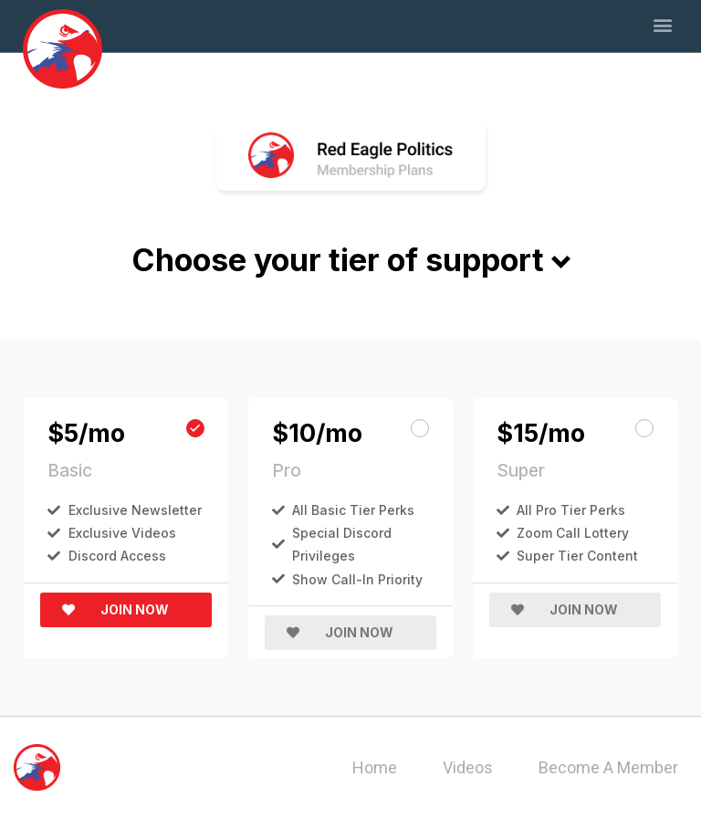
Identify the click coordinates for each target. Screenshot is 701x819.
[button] (663, 24)
